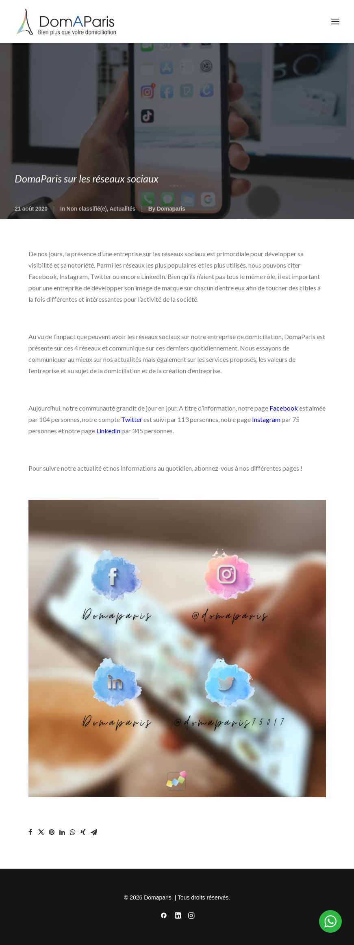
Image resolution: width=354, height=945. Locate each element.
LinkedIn (108, 431)
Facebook (283, 408)
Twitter (131, 419)
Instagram (266, 419)
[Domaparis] (65, 21)
